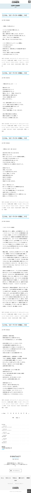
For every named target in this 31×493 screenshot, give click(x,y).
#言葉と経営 (10, 60)
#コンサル (4, 60)
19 (13, 417)
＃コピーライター (15, 62)
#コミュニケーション (24, 58)
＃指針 (5, 209)
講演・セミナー (22, 478)
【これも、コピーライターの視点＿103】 (14, 73)
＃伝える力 (9, 129)
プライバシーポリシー (19, 483)
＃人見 (8, 64)
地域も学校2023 (4, 442)
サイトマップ (10, 483)
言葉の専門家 (4, 436)
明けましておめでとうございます (7, 427)
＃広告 (12, 64)
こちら (3, 449)
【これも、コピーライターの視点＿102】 (14, 138)
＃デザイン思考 (24, 316)
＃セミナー (22, 62)
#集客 (15, 60)
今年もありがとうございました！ (7, 430)
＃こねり (20, 60)
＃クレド (8, 62)
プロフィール (8, 478)
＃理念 (23, 64)
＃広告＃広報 (18, 64)
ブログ (15, 480)
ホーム (2, 478)
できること (15, 478)
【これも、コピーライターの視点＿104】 (14, 15)
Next (17, 417)
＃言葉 (23, 207)
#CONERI (7, 58)
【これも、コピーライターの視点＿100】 (14, 325)
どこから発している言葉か (6, 433)
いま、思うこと (4, 439)
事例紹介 (28, 478)
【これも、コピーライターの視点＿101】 (14, 216)
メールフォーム (16, 470)
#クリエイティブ (14, 58)
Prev (4, 413)
